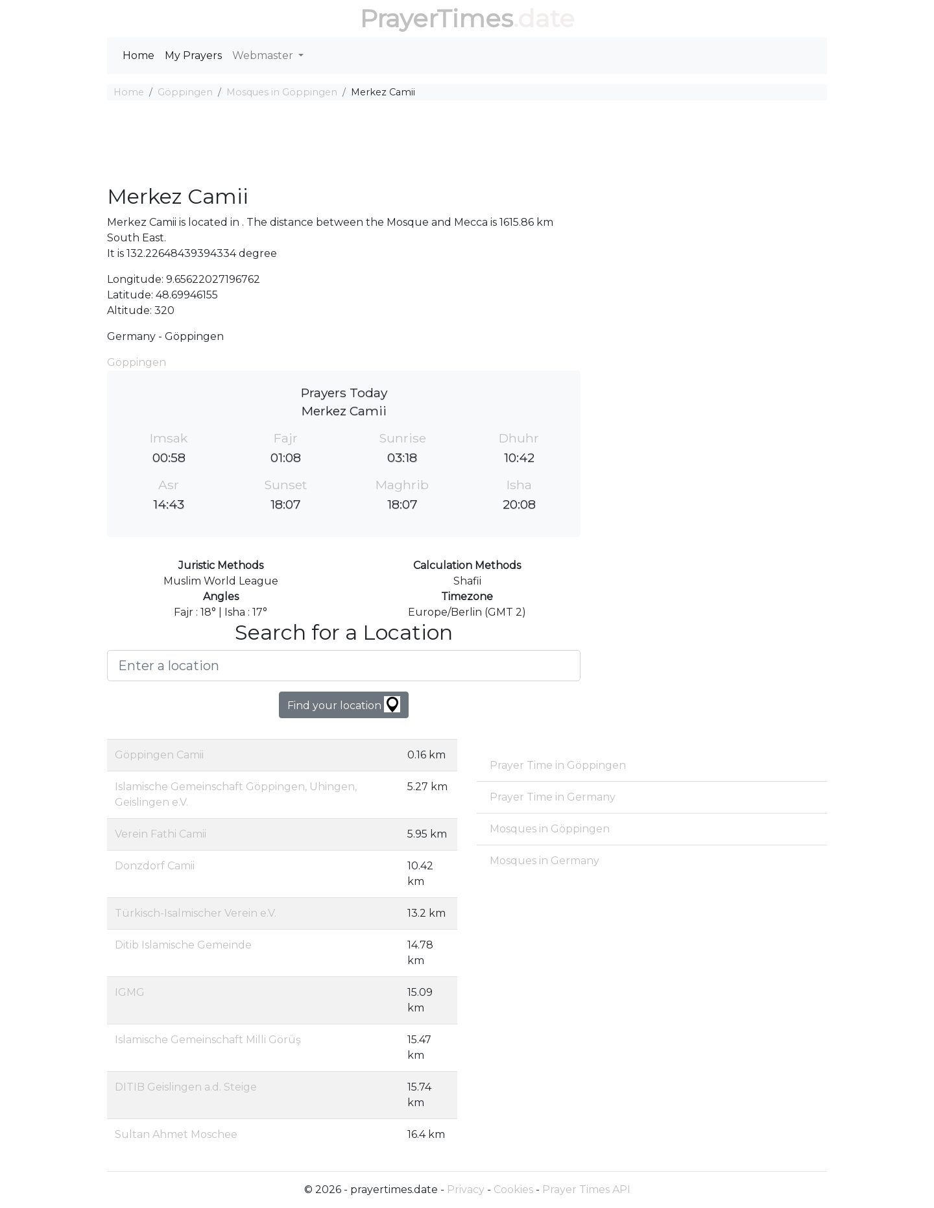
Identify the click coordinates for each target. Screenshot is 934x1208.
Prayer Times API (586, 1189)
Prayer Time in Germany (553, 797)
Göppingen (185, 92)
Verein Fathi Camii (160, 834)
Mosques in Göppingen (281, 92)
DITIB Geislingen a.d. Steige (186, 1087)
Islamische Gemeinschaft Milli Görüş (208, 1039)
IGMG (130, 992)
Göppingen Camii (159, 755)
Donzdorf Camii (155, 866)
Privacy (466, 1189)
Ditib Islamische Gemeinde (183, 945)
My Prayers (193, 55)
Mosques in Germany (544, 860)
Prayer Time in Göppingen (558, 765)
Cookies (513, 1189)
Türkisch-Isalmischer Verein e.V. (195, 913)
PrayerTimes (436, 18)
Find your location (343, 704)
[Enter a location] (344, 665)
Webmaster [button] (264, 55)
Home (138, 55)
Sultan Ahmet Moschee (176, 1134)
